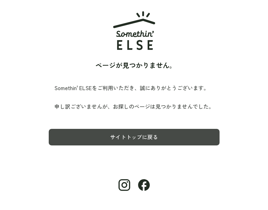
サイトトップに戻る (134, 137)
